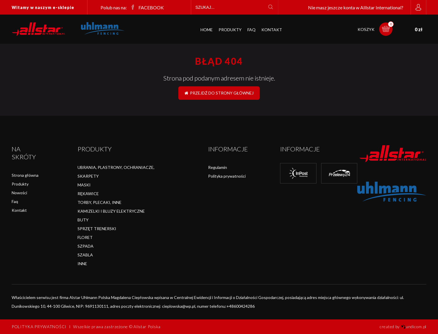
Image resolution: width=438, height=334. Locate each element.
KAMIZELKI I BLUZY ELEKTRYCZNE (111, 211)
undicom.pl (413, 326)
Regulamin (217, 167)
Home (206, 29)
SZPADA (86, 246)
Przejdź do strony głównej (219, 92)
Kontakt (271, 29)
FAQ (251, 29)
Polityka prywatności (227, 176)
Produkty (230, 29)
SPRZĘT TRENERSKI (97, 228)
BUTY (83, 219)
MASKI (84, 184)
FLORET (85, 237)
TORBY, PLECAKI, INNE (100, 202)
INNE (82, 263)
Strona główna (25, 175)
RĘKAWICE (88, 193)
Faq (15, 201)
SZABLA (85, 254)
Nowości (19, 192)
